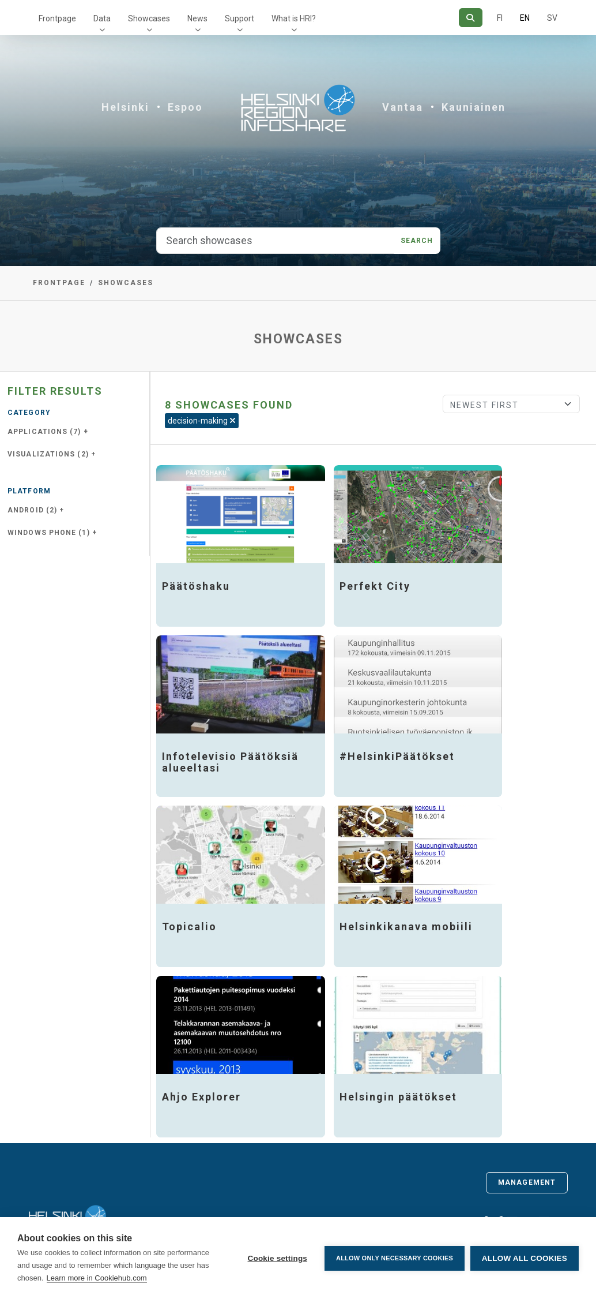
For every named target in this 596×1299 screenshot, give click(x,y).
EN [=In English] (525, 18)
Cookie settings (277, 1258)
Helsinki (125, 107)
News (197, 18)
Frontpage (57, 18)
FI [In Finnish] (500, 18)
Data (102, 18)
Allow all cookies (524, 1258)
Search (417, 241)
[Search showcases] (275, 240)
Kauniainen (474, 107)
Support (239, 18)
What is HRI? (293, 18)
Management (527, 1182)
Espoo (185, 107)
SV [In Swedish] (552, 18)
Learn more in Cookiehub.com (97, 1278)
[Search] (470, 17)
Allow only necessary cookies (394, 1258)
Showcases (149, 18)
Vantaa (402, 107)
